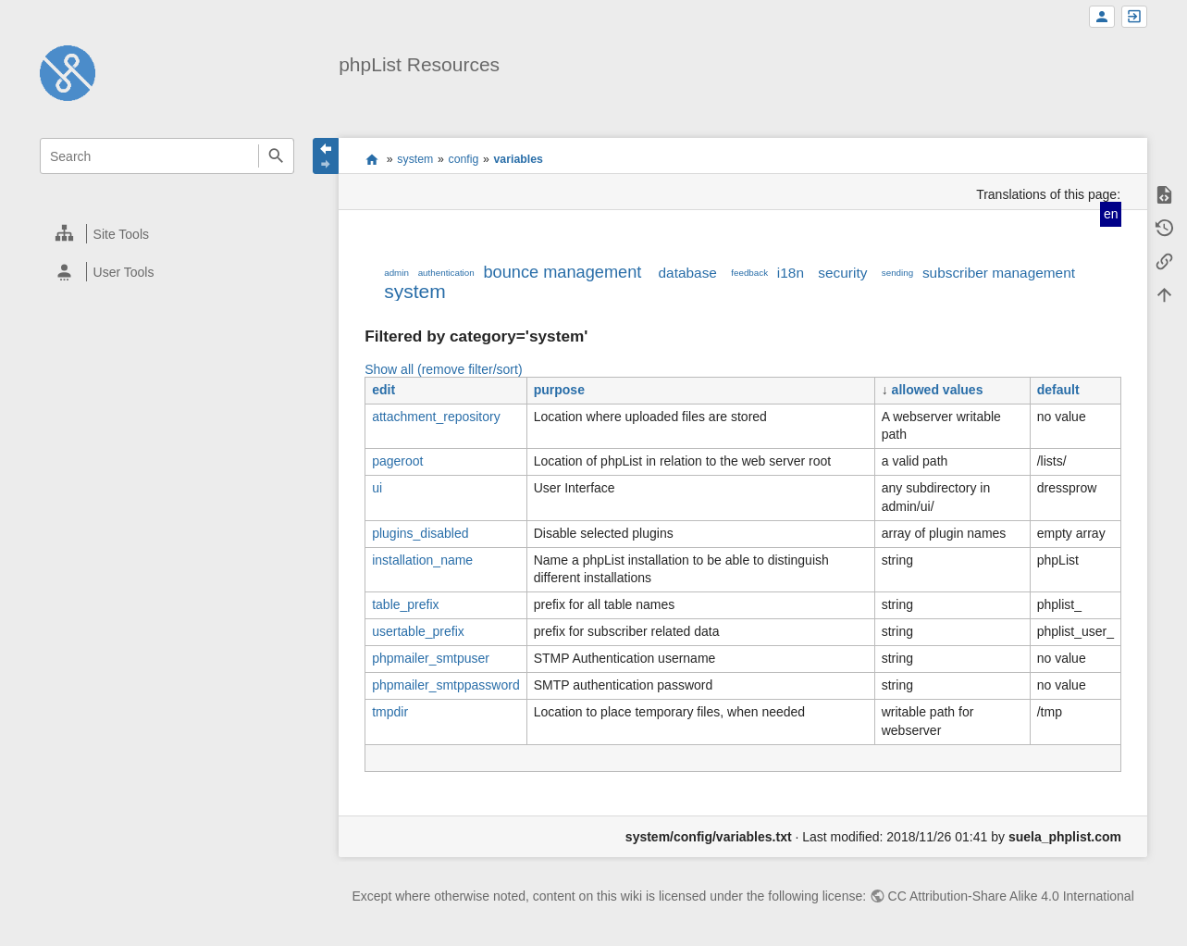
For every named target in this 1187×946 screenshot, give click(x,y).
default (1058, 389)
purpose (559, 389)
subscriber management (998, 272)
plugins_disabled (420, 533)
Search (276, 156)
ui (377, 487)
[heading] (168, 234)
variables (517, 159)
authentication (446, 273)
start (371, 159)
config (463, 159)
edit (383, 389)
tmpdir (390, 711)
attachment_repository (436, 416)
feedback (749, 273)
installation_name (422, 560)
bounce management (562, 272)
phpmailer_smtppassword (446, 685)
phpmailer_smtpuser (430, 658)
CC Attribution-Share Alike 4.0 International (1011, 896)
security (842, 272)
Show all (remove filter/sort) (443, 369)
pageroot (397, 461)
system (415, 159)
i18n (790, 272)
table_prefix (405, 604)
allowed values (937, 389)
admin (396, 273)
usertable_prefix (418, 631)
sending (897, 273)
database (688, 272)
